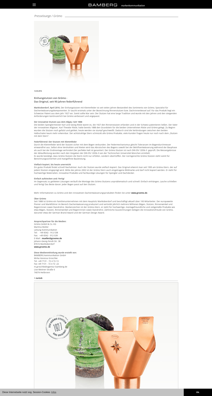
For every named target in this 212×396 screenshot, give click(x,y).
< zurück (38, 278)
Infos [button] (53, 392)
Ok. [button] (197, 392)
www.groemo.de (139, 192)
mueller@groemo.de (52, 238)
